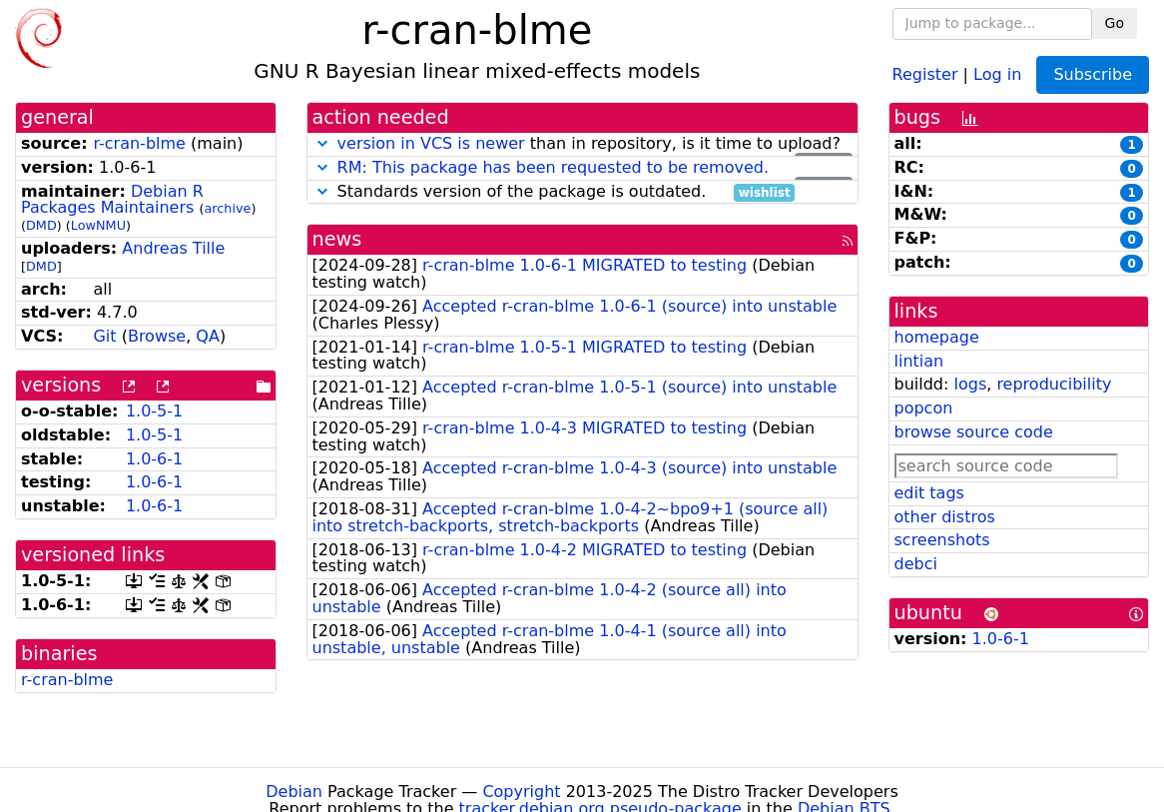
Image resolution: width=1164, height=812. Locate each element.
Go (1114, 23)
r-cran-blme (139, 143)
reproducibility (1053, 384)
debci (915, 563)
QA (208, 336)
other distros (944, 516)
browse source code (973, 431)
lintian (919, 361)
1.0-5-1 (154, 411)
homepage (936, 337)
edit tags (929, 492)
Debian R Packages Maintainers (112, 200)
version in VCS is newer (431, 143)
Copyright (521, 791)
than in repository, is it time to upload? (582, 144)
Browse (157, 336)
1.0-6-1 (154, 458)
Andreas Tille (173, 248)
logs (969, 384)
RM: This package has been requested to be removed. (553, 167)
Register (925, 73)
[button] (322, 143)
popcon (923, 408)
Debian (294, 791)
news (337, 239)
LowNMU (98, 225)
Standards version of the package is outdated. (554, 192)
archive (227, 208)
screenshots (942, 539)
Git (104, 336)
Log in (997, 73)
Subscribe (1092, 74)
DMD (41, 225)
